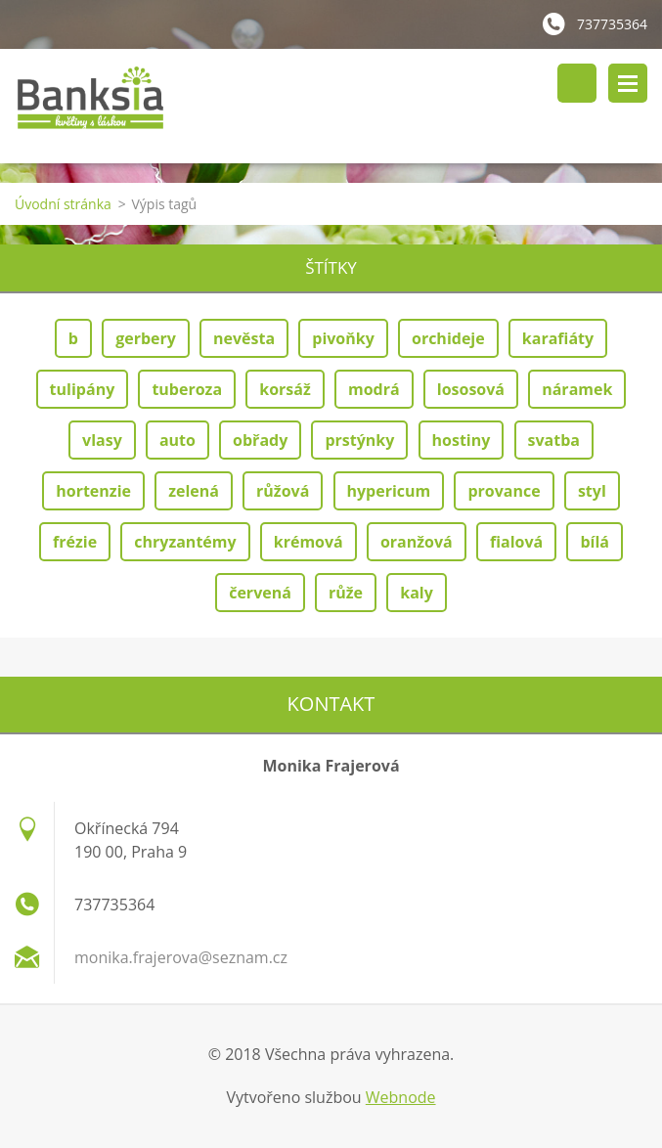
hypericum (389, 491)
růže (346, 592)
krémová (308, 541)
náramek (577, 389)
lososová (471, 389)
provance (503, 491)
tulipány (82, 389)
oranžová (416, 541)
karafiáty (558, 338)
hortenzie (93, 491)
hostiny (461, 440)
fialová (516, 541)
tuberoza (187, 389)
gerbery (145, 338)
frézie (75, 541)
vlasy (102, 440)
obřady (260, 440)
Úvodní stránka (63, 204)
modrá (374, 389)
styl (592, 491)
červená (260, 592)
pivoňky (343, 338)
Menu (627, 83)
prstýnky (359, 440)
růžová (282, 491)
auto (177, 440)
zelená (193, 491)
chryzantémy (185, 541)
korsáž (285, 389)
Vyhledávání (576, 83)
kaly (416, 592)
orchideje (448, 338)
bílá (594, 541)
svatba (554, 440)
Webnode (401, 1097)
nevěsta (244, 338)
